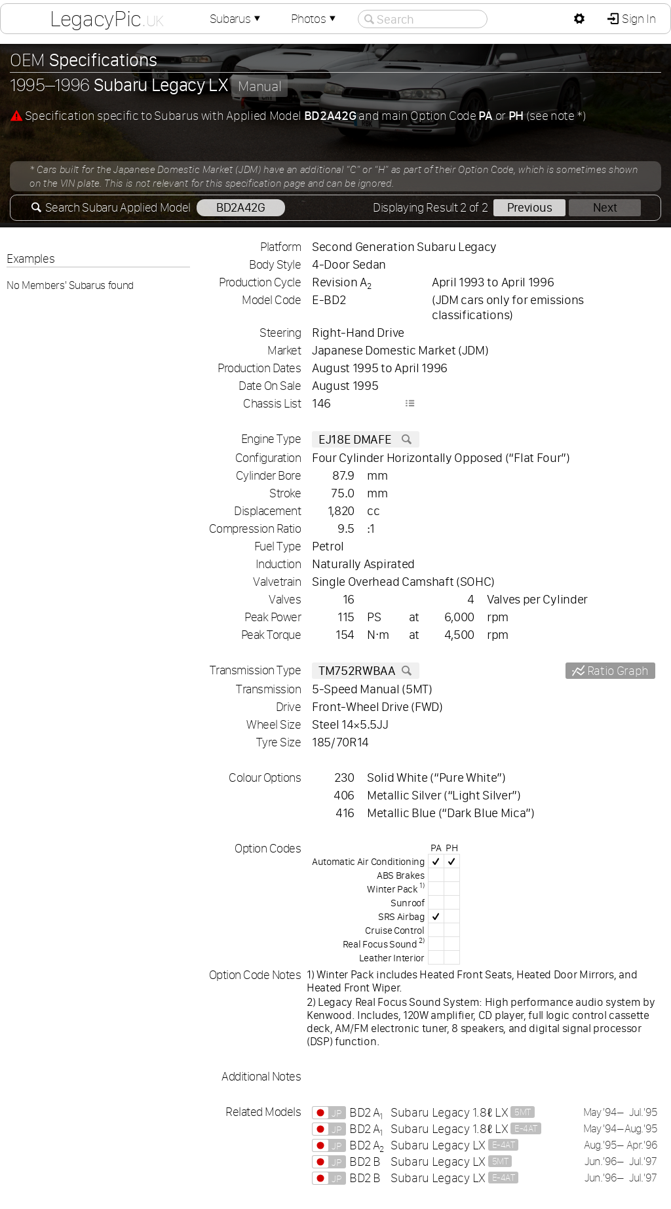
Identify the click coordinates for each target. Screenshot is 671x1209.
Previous (529, 207)
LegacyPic (107, 18)
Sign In (637, 18)
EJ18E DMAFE (365, 439)
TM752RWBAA (365, 670)
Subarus (236, 18)
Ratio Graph (617, 670)
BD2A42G (240, 207)
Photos (314, 18)
